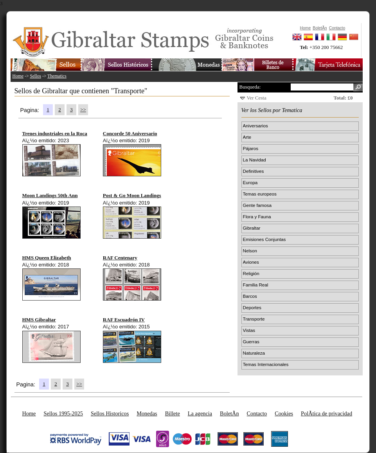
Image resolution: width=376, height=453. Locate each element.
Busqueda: (250, 87)
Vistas (249, 330)
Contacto (257, 413)
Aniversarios (255, 125)
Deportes (252, 307)
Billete (172, 413)
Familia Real (255, 284)
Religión (251, 273)
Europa (250, 182)
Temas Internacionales (266, 364)
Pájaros (251, 148)
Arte (247, 137)
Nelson (250, 250)
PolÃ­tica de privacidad (326, 413)
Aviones (251, 262)
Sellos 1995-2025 (63, 413)
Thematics (57, 76)
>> (83, 109)
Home (18, 76)
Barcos (250, 296)
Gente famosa (257, 205)
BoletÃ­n (229, 413)
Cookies (284, 413)
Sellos (35, 76)
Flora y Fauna (257, 216)
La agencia (200, 413)
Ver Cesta (256, 98)
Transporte (254, 318)
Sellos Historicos (110, 413)
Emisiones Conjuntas (264, 239)
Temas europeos (260, 193)
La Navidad (254, 159)
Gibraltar (252, 227)
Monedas (147, 413)
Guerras (251, 341)
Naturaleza (254, 352)
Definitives (253, 171)
